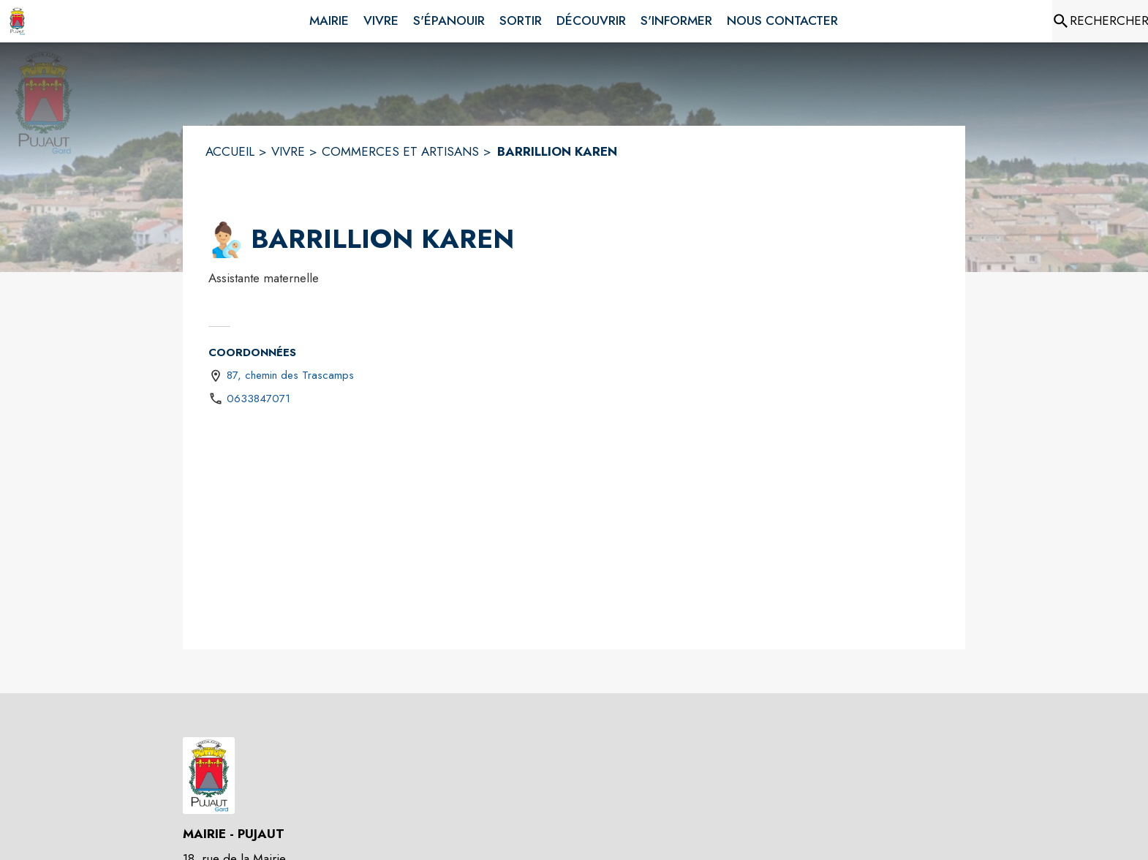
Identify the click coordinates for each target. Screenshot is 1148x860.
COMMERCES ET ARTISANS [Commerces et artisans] (400, 151)
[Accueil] (17, 21)
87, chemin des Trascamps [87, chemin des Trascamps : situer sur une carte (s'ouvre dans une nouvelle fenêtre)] (290, 375)
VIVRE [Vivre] (288, 151)
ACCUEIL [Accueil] (229, 151)
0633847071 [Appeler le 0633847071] (258, 399)
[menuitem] (329, 18)
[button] (226, 240)
